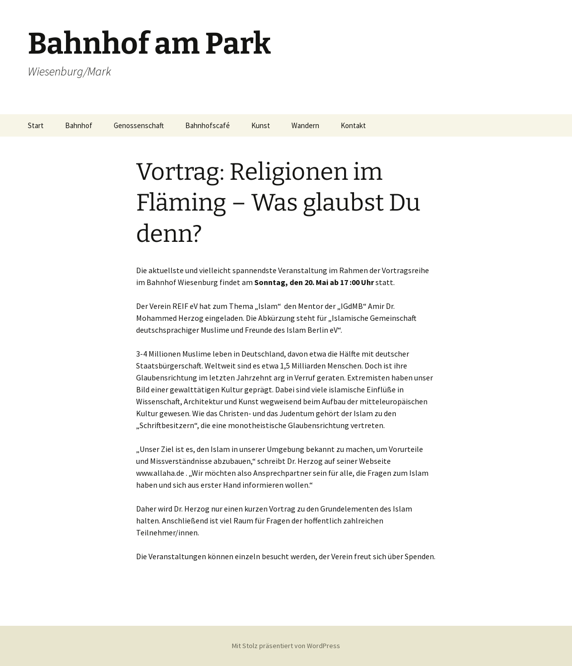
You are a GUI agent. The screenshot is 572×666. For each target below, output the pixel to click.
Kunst (260, 125)
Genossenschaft (139, 125)
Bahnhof (78, 125)
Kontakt (353, 125)
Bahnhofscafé (207, 125)
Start (36, 125)
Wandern (305, 125)
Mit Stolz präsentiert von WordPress (286, 645)
